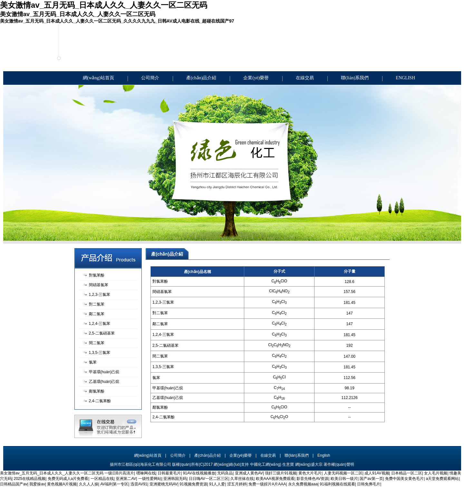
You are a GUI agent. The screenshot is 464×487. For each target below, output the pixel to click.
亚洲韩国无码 (175, 478)
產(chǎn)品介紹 (201, 77)
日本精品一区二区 (406, 473)
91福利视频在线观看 (337, 484)
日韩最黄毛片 (169, 473)
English (323, 455)
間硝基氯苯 (98, 285)
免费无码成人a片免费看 (68, 478)
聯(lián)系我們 (355, 77)
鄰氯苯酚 (96, 391)
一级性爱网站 (149, 478)
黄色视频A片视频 (62, 484)
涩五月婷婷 (237, 484)
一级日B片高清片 (119, 473)
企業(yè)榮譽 (256, 77)
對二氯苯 (96, 304)
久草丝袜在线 (242, 478)
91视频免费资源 (193, 484)
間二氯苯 (96, 343)
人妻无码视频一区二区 (343, 473)
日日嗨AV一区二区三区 (208, 478)
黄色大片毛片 (310, 473)
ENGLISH (405, 77)
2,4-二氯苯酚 (100, 401)
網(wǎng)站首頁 (98, 77)
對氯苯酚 (96, 275)
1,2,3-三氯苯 (100, 294)
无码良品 (225, 473)
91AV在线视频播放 (199, 473)
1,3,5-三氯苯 (100, 352)
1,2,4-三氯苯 (100, 323)
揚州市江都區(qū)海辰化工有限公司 (140, 464)
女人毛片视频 (435, 473)
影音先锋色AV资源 (312, 478)
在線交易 (305, 77)
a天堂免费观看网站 (442, 478)
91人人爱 (217, 484)
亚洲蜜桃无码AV (164, 484)
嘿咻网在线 (146, 473)
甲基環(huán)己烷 (104, 372)
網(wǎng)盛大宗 (309, 464)
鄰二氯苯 (96, 314)
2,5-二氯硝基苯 (102, 333)
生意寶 (288, 464)
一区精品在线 (102, 478)
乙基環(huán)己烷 (104, 381)
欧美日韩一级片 (344, 478)
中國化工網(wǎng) (265, 464)
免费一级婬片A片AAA (267, 484)
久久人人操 (88, 484)
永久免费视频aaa (303, 484)
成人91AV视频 (376, 473)
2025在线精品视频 (29, 478)
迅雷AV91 (138, 484)
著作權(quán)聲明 (339, 464)
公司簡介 (150, 77)
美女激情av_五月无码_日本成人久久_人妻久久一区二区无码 (51, 473)
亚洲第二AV (126, 478)
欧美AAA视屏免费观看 (275, 478)
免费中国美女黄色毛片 (404, 478)
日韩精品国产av (13, 484)
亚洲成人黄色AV (249, 473)
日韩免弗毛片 (368, 484)
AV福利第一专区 (114, 484)
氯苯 (93, 362)
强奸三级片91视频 (280, 473)
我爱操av (37, 484)
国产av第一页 (371, 478)
